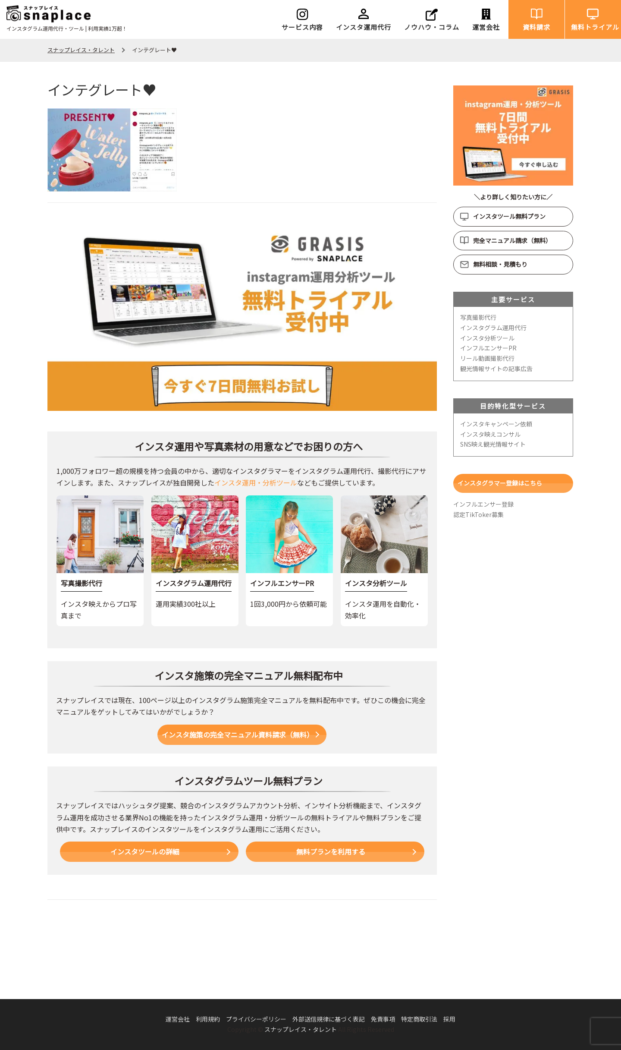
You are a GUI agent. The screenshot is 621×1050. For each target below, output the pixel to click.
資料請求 (536, 27)
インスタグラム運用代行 (493, 327)
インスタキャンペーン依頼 (496, 423)
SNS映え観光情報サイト (493, 444)
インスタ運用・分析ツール (255, 482)
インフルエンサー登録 (483, 504)
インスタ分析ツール (487, 338)
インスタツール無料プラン (509, 216)
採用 (449, 1019)
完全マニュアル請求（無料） (512, 240)
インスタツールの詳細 (144, 851)
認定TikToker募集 (478, 514)
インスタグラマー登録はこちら (500, 483)
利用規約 (208, 1019)
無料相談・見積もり (500, 264)
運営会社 (486, 27)
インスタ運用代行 (363, 27)
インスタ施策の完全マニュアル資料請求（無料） (238, 734)
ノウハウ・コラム (431, 27)
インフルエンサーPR (488, 348)
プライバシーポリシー (256, 1019)
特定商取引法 (419, 1019)
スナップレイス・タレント (300, 1029)
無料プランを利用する (330, 851)
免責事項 (383, 1019)
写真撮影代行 (478, 317)
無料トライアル (595, 27)
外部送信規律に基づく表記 (328, 1019)
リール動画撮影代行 (487, 358)
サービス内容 (302, 27)
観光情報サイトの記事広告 (496, 368)
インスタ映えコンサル (490, 434)
